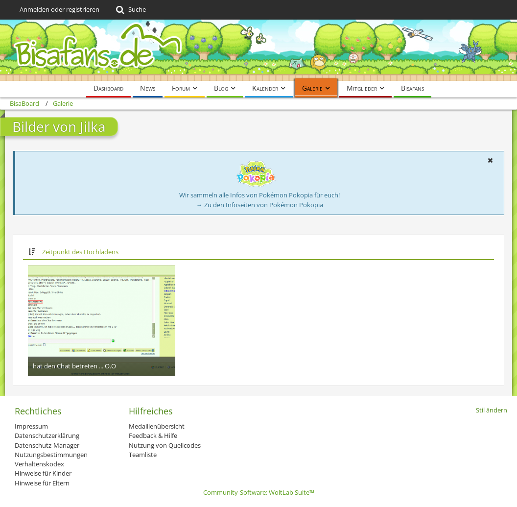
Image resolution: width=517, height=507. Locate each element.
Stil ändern (491, 410)
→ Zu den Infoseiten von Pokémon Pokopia (259, 204)
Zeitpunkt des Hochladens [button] (80, 251)
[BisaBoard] (258, 50)
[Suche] (130, 10)
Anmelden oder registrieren (59, 9)
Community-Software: (258, 492)
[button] (490, 160)
